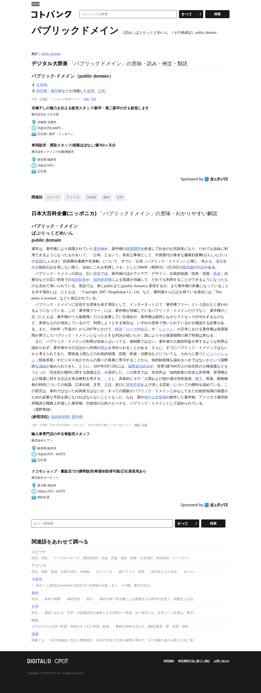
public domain (51, 54)
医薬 (217, 274)
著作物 (98, 249)
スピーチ (52, 197)
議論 (42, 366)
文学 (120, 197)
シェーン (166, 329)
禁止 (104, 348)
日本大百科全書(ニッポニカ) (64, 213)
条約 (106, 197)
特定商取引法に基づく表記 (194, 660)
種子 (198, 379)
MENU (36, 4)
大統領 (91, 197)
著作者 (221, 261)
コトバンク (52, 14)
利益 (49, 267)
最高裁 (187, 267)
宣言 (97, 372)
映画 (118, 329)
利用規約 (169, 660)
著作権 (56, 91)
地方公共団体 (155, 397)
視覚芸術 (133, 385)
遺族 (78, 348)
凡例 (93, 99)
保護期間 (133, 249)
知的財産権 (102, 280)
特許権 (41, 91)
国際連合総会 (139, 366)
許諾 (175, 292)
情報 (86, 99)
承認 (64, 379)
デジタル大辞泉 (50, 63)
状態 (90, 91)
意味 (97, 274)
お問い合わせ (221, 660)
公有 (101, 91)
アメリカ (72, 197)
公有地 (41, 85)
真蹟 (38, 261)
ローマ (131, 329)
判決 (200, 267)
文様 (108, 385)
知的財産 (79, 280)
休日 (144, 329)
